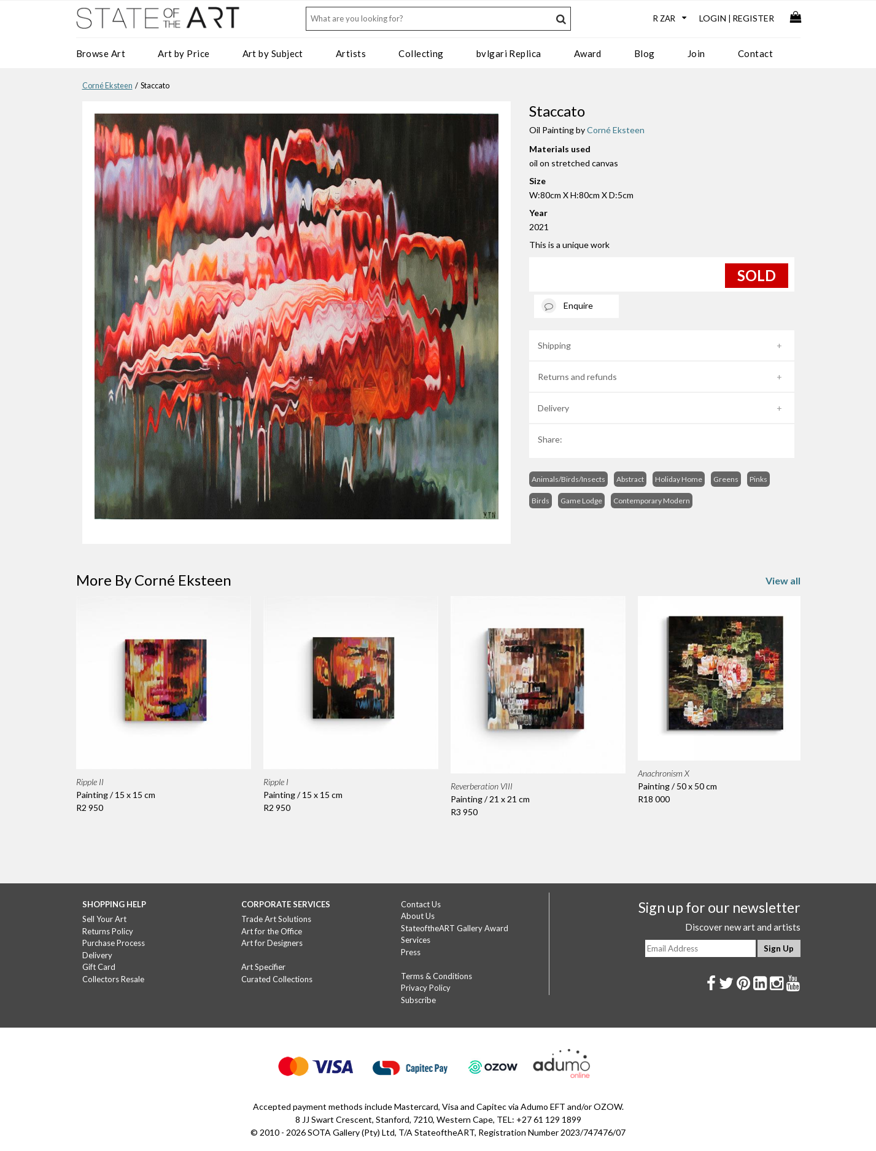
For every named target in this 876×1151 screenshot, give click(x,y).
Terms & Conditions (436, 976)
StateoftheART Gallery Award (454, 928)
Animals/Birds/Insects (568, 479)
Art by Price (183, 53)
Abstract (630, 479)
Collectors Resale (113, 979)
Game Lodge (581, 500)
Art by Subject (272, 53)
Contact (755, 53)
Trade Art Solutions (276, 919)
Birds (540, 500)
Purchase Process (113, 943)
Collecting (421, 53)
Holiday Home (678, 479)
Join (696, 53)
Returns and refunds (577, 376)
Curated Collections (276, 979)
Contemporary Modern (651, 500)
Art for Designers (272, 943)
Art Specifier (263, 967)
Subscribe (418, 1000)
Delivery (553, 408)
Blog (644, 53)
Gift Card (98, 967)
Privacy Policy (426, 988)
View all (783, 580)
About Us (418, 916)
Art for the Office (271, 931)
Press (411, 952)
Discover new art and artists (742, 926)
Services (415, 940)
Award (588, 53)
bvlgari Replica (508, 53)
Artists (351, 53)
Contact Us (421, 904)
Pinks (758, 479)
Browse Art (101, 53)
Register (753, 18)
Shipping (554, 345)
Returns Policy (107, 931)
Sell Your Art (104, 919)
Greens (725, 479)
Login (712, 18)
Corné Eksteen (107, 85)
